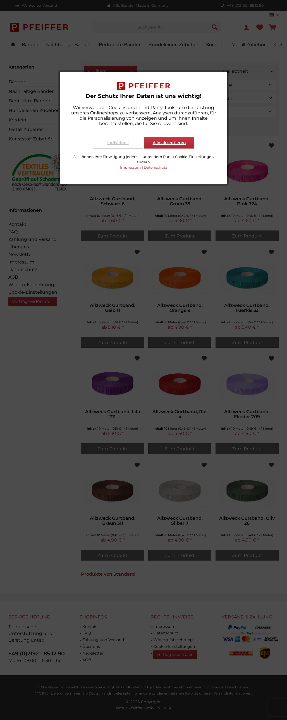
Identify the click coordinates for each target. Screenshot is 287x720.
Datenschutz (155, 167)
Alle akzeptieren (169, 142)
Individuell (118, 142)
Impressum (130, 167)
